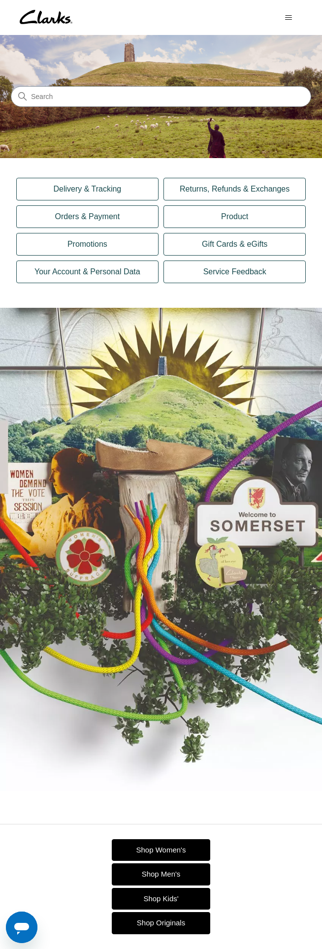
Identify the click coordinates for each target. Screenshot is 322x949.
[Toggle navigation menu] (288, 18)
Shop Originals (161, 922)
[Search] (161, 96)
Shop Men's (161, 874)
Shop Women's (161, 850)
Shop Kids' (160, 898)
